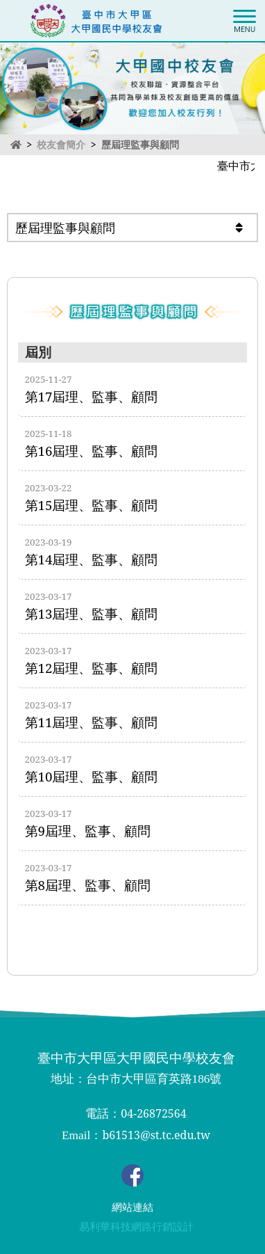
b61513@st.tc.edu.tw (156, 1135)
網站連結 (132, 1207)
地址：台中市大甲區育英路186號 (136, 1079)
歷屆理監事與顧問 (140, 144)
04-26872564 (153, 1113)
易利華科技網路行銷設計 (136, 1226)
